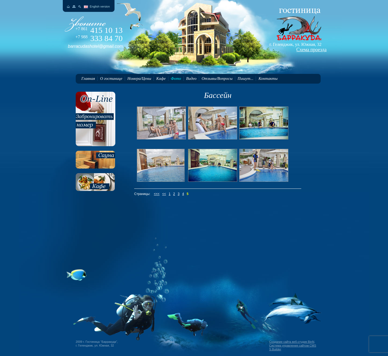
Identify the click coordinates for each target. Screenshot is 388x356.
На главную (68, 6)
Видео (191, 78)
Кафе (161, 78)
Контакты (268, 78)
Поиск (79, 6)
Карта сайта (73, 6)
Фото (176, 78)
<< (164, 194)
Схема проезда (311, 49)
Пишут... (246, 78)
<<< (157, 194)
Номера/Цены (139, 78)
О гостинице (111, 78)
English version (100, 6)
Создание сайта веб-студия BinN (291, 341)
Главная (88, 78)
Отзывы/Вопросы (217, 78)
